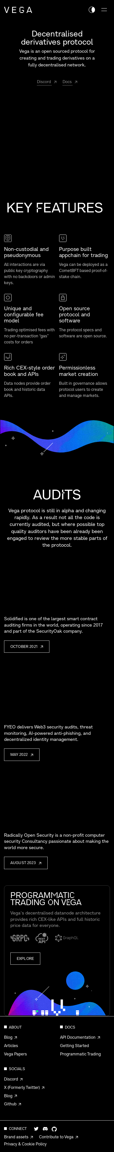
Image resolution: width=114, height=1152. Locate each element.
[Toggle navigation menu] (104, 9)
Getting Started (74, 1045)
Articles (11, 1045)
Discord (11, 1079)
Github (10, 1103)
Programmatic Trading (80, 1053)
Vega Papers (15, 1053)
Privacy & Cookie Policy (25, 1143)
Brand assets (16, 1136)
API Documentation (78, 1037)
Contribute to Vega (56, 1136)
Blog (8, 1037)
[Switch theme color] (92, 9)
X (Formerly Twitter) (22, 1087)
